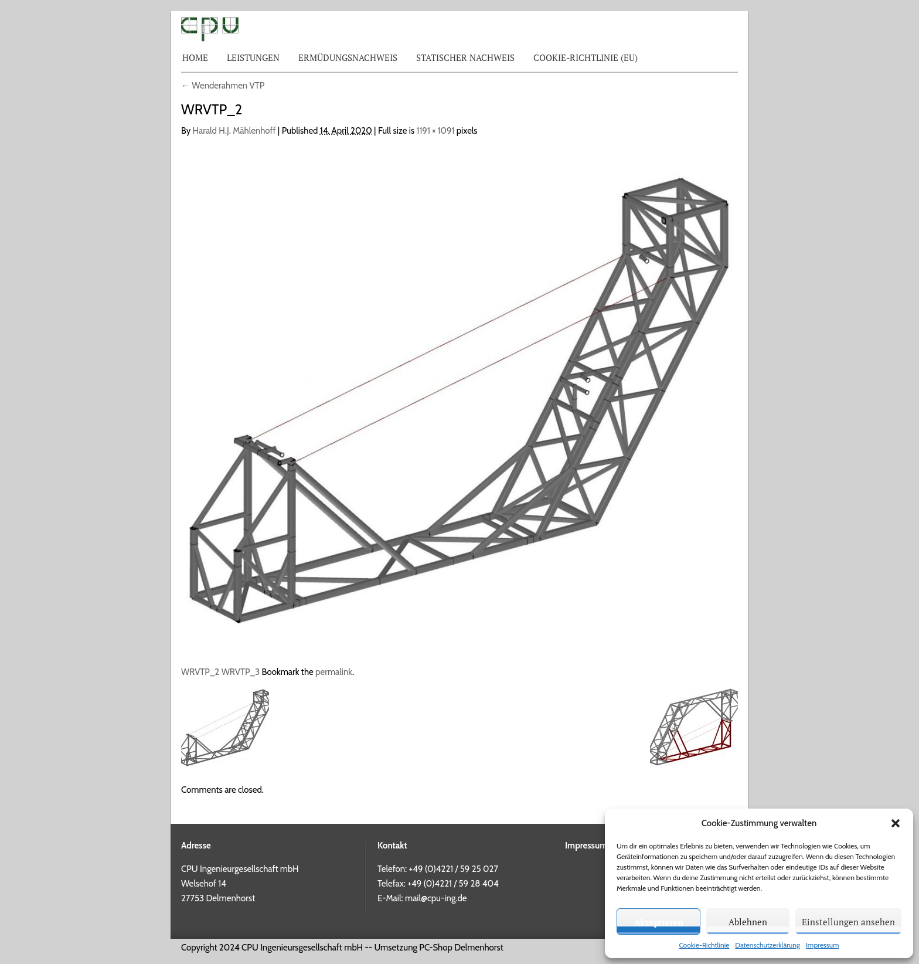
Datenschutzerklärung (767, 945)
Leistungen (253, 57)
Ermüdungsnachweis (347, 57)
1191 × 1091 (436, 130)
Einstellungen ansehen (848, 922)
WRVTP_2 (200, 672)
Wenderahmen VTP (222, 85)
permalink (333, 672)
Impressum (822, 945)
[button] (895, 823)
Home (195, 57)
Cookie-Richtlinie (704, 945)
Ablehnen (748, 922)
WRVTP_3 (241, 672)
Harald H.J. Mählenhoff (234, 130)
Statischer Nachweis (465, 57)
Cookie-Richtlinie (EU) (585, 57)
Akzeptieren (658, 922)
